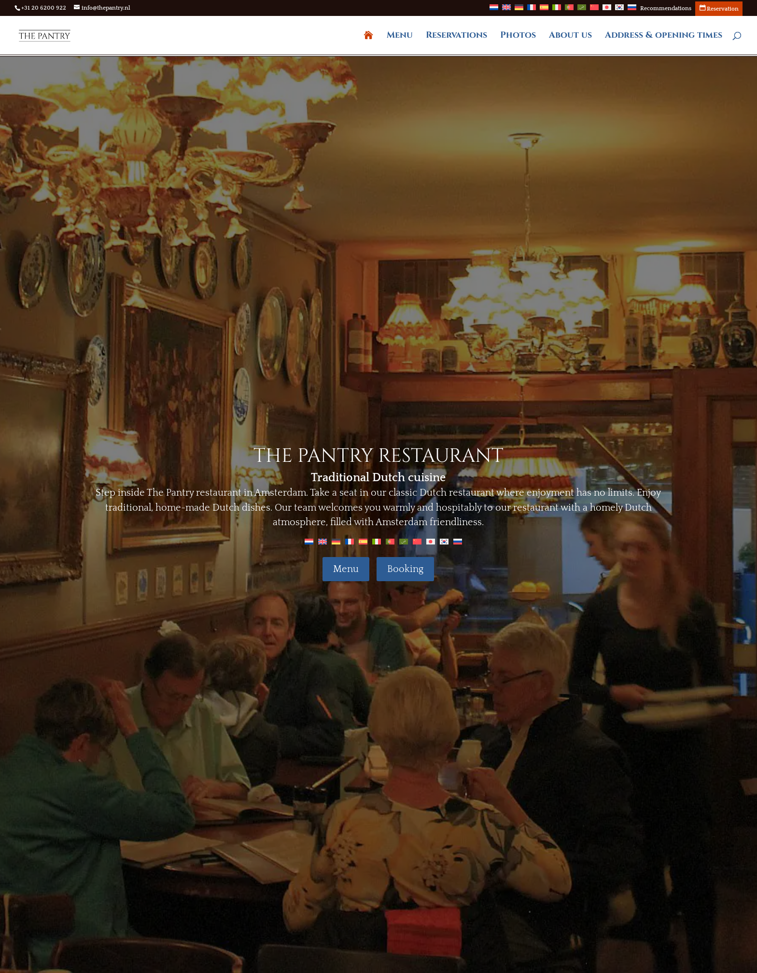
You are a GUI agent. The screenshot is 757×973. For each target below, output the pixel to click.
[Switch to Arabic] (581, 10)
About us (570, 36)
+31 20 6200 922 (43, 8)
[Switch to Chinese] (594, 10)
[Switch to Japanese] (607, 10)
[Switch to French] (531, 10)
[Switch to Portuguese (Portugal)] (569, 10)
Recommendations (665, 9)
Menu (400, 36)
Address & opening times (663, 36)
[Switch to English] (322, 541)
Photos (518, 36)
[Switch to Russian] (632, 10)
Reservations (456, 36)
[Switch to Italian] (556, 10)
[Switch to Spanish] (544, 10)
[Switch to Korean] (619, 10)
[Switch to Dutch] (494, 10)
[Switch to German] (519, 10)
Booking (405, 569)
